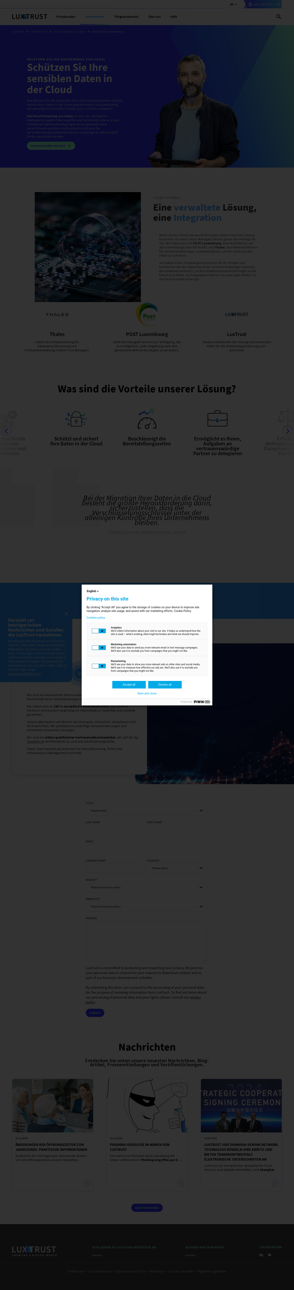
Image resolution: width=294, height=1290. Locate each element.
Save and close (147, 693)
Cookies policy (96, 617)
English (93, 591)
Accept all (129, 684)
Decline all (165, 684)
